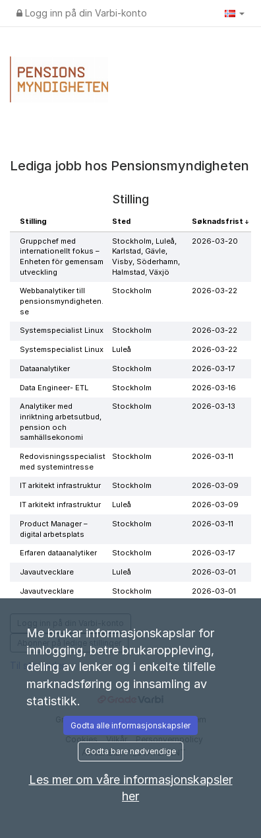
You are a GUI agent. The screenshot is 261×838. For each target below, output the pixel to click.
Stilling (33, 221)
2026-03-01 (214, 571)
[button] (234, 13)
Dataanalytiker (45, 368)
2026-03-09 (215, 485)
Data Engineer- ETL (54, 387)
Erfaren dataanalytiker (58, 552)
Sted (121, 221)
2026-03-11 (212, 456)
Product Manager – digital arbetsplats (54, 529)
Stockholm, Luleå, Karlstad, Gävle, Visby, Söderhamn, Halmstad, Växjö (146, 256)
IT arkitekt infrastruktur (60, 485)
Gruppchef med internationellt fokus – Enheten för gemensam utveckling (61, 256)
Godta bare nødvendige (130, 751)
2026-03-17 (213, 368)
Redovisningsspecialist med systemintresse (62, 461)
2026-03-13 (213, 406)
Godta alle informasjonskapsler (130, 725)
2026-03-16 (214, 387)
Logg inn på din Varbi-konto (81, 12)
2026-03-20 (215, 241)
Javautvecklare (47, 571)
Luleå (121, 349)
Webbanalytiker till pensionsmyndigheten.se (61, 301)
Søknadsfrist (218, 221)
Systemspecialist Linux (61, 330)
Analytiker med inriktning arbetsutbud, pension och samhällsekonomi (61, 422)
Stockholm (132, 290)
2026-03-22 (214, 290)
